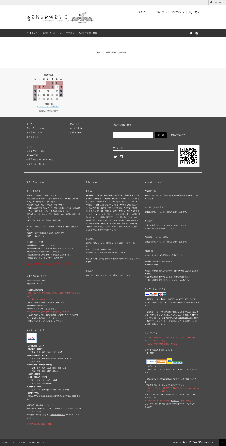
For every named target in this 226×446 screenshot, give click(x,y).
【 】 (151, 369)
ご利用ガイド (33, 33)
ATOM (35, 155)
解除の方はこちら (179, 135)
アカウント (217, 2)
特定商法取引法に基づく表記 (40, 159)
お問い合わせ (49, 33)
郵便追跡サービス (58, 415)
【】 (164, 369)
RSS (29, 155)
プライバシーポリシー (37, 164)
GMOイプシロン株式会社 (161, 302)
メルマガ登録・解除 (87, 33)
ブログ (30, 147)
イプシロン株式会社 (159, 379)
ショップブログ (67, 33)
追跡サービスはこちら (35, 236)
